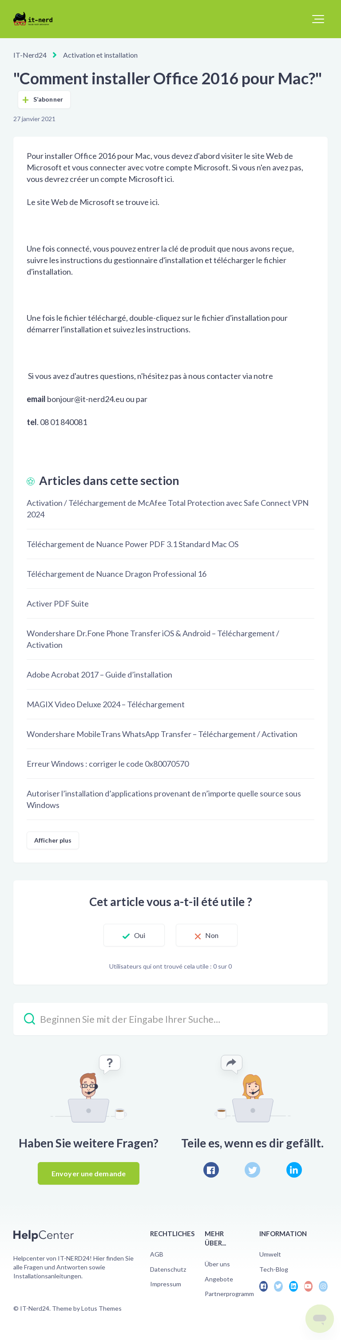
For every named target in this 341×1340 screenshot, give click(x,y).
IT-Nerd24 (30, 55)
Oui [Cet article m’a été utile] (139, 935)
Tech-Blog (273, 1269)
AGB (156, 1254)
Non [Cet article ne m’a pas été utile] (211, 935)
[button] (318, 19)
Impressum (165, 1284)
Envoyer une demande (89, 1173)
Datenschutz (168, 1269)
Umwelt (270, 1254)
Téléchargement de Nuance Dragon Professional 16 (116, 574)
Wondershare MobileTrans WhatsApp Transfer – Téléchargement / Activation (162, 734)
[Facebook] (211, 1170)
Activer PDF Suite (58, 603)
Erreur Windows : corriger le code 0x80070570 (108, 764)
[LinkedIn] (294, 1170)
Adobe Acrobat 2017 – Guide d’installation (99, 674)
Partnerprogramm (229, 1293)
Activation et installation (100, 55)
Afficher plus (52, 840)
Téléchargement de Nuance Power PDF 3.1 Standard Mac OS (132, 544)
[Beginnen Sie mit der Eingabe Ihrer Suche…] (170, 1019)
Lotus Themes (101, 1308)
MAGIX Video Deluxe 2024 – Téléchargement (106, 704)
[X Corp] (252, 1170)
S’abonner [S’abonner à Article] (48, 99)
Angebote (219, 1279)
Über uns (217, 1264)
